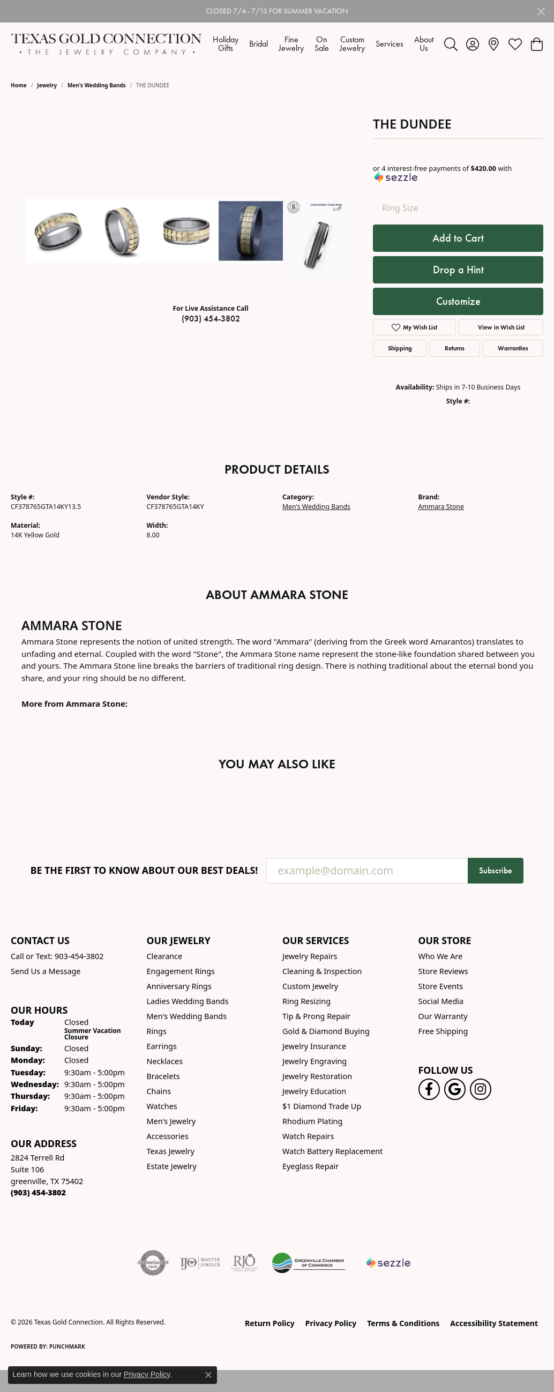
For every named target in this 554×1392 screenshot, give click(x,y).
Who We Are (440, 956)
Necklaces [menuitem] (165, 1061)
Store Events (440, 986)
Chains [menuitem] (159, 1091)
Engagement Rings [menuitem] (181, 971)
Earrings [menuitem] (162, 1046)
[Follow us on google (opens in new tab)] (455, 1089)
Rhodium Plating (312, 1121)
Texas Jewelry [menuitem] (170, 1151)
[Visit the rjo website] (244, 1262)
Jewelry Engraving (314, 1061)
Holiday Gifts (225, 43)
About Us (423, 43)
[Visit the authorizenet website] (153, 1262)
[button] (451, 44)
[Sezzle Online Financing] (389, 1262)
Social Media (441, 1001)
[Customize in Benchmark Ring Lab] (315, 242)
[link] (493, 44)
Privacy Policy (330, 1323)
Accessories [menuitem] (168, 1136)
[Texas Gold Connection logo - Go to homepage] (106, 44)
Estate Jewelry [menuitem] (172, 1166)
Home (19, 85)
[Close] (541, 11)
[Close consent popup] (208, 1375)
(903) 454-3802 (211, 318)
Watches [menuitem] (162, 1106)
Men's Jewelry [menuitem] (171, 1121)
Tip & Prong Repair (316, 1016)
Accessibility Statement (494, 1323)
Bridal (258, 44)
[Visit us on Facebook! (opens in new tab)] (429, 1089)
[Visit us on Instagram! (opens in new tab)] (480, 1089)
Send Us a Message (45, 971)
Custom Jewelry (352, 43)
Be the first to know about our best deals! (144, 870)
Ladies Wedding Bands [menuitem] (188, 1001)
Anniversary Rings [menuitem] (179, 986)
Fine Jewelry (291, 43)
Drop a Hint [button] (458, 269)
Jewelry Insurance (314, 1046)
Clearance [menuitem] (165, 956)
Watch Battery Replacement (332, 1151)
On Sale (322, 43)
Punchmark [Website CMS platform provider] (67, 1346)
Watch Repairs (308, 1136)
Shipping (400, 348)
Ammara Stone (441, 506)
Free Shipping (443, 1031)
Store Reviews (443, 971)
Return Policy (270, 1323)
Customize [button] (458, 301)
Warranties (513, 348)
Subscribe (495, 870)
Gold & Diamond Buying (326, 1031)
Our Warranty (443, 1016)
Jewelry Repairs (309, 956)
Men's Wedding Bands (97, 85)
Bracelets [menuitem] (163, 1076)
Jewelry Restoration (317, 1076)
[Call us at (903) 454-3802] (38, 1192)
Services (389, 44)
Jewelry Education (314, 1091)
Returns (455, 348)
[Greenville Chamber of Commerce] (308, 1263)
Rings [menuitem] (157, 1031)
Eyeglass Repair (310, 1166)
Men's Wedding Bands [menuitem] (187, 1016)
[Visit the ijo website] (200, 1262)
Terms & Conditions (403, 1323)
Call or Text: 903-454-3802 (57, 956)
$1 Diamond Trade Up (321, 1106)
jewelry (47, 85)
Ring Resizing (306, 1001)
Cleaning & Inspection (322, 971)
